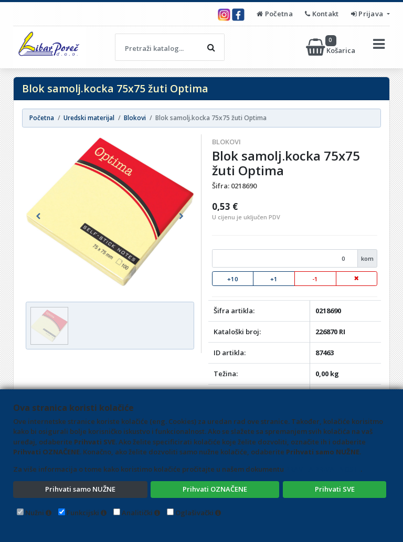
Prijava (368, 13)
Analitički (137, 512)
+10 (232, 279)
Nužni (34, 512)
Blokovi (226, 141)
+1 (274, 279)
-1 (315, 279)
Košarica (331, 47)
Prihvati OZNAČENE (215, 489)
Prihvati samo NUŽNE (80, 489)
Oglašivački (194, 512)
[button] (38, 216)
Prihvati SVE (335, 489)
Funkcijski (83, 512)
